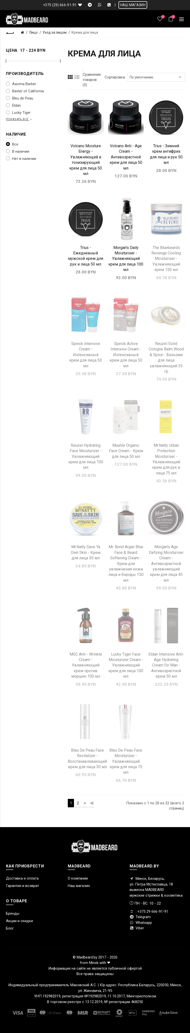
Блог (10, 928)
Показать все (19, 119)
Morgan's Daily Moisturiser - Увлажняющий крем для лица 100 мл (125, 258)
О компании (78, 878)
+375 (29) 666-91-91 (60, 5)
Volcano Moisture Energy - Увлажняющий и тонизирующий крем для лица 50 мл (85, 160)
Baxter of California (25, 91)
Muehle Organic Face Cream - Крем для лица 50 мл (126, 451)
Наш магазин (79, 886)
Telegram (140, 917)
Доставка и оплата (22, 878)
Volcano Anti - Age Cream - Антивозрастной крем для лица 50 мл (126, 157)
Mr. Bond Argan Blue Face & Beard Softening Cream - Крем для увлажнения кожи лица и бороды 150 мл (125, 563)
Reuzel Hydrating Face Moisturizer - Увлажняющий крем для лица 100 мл (85, 456)
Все (12, 144)
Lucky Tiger (18, 112)
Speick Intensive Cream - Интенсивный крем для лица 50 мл (85, 354)
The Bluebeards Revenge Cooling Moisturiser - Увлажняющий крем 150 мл (166, 258)
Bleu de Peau (19, 98)
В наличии (17, 151)
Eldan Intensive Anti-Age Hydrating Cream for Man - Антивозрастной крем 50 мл (166, 665)
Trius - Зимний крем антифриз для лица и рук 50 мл (166, 154)
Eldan (13, 105)
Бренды (12, 913)
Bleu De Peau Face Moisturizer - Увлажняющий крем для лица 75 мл (125, 761)
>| (91, 803)
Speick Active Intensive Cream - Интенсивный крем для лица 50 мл (126, 354)
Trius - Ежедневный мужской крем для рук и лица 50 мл (85, 256)
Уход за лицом (55, 32)
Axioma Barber (21, 84)
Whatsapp (141, 922)
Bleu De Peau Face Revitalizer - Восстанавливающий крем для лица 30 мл (87, 758)
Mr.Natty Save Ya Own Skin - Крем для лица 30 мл (85, 552)
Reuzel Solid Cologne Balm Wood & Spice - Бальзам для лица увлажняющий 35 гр (166, 357)
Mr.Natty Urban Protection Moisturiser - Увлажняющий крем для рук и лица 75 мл (166, 459)
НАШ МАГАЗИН (132, 5)
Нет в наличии (21, 158)
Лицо (33, 32)
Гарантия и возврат (22, 886)
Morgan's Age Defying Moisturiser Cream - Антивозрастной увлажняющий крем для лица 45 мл (166, 563)
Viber (137, 928)
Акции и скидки (19, 921)
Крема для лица (84, 32)
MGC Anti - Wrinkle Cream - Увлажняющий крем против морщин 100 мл (86, 665)
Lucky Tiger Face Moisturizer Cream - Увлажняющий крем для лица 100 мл (125, 665)
